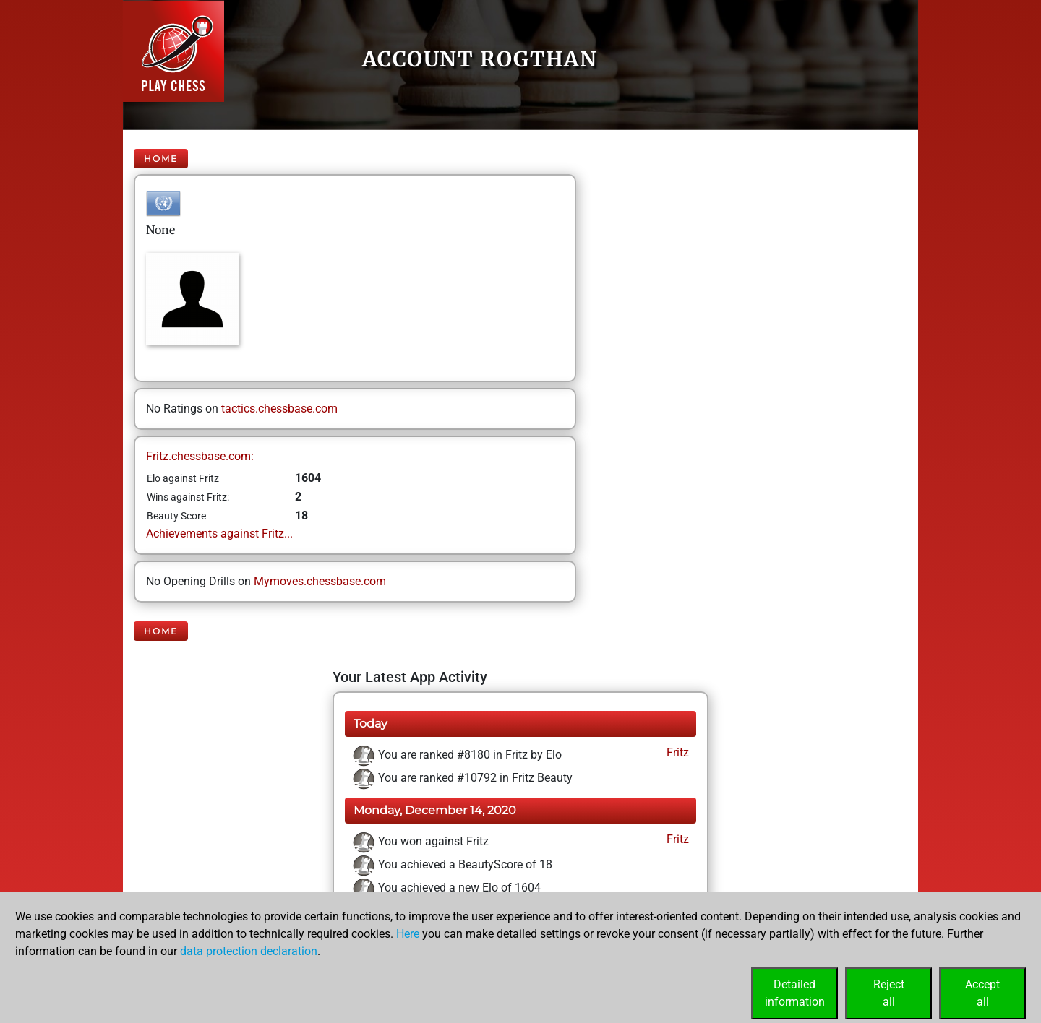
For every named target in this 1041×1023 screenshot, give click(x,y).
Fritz (676, 752)
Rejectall (888, 993)
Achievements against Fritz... (219, 533)
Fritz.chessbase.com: (200, 456)
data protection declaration (248, 951)
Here (407, 934)
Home (161, 158)
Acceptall (982, 993)
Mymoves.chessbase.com (320, 581)
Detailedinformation (795, 993)
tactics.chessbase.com (279, 408)
